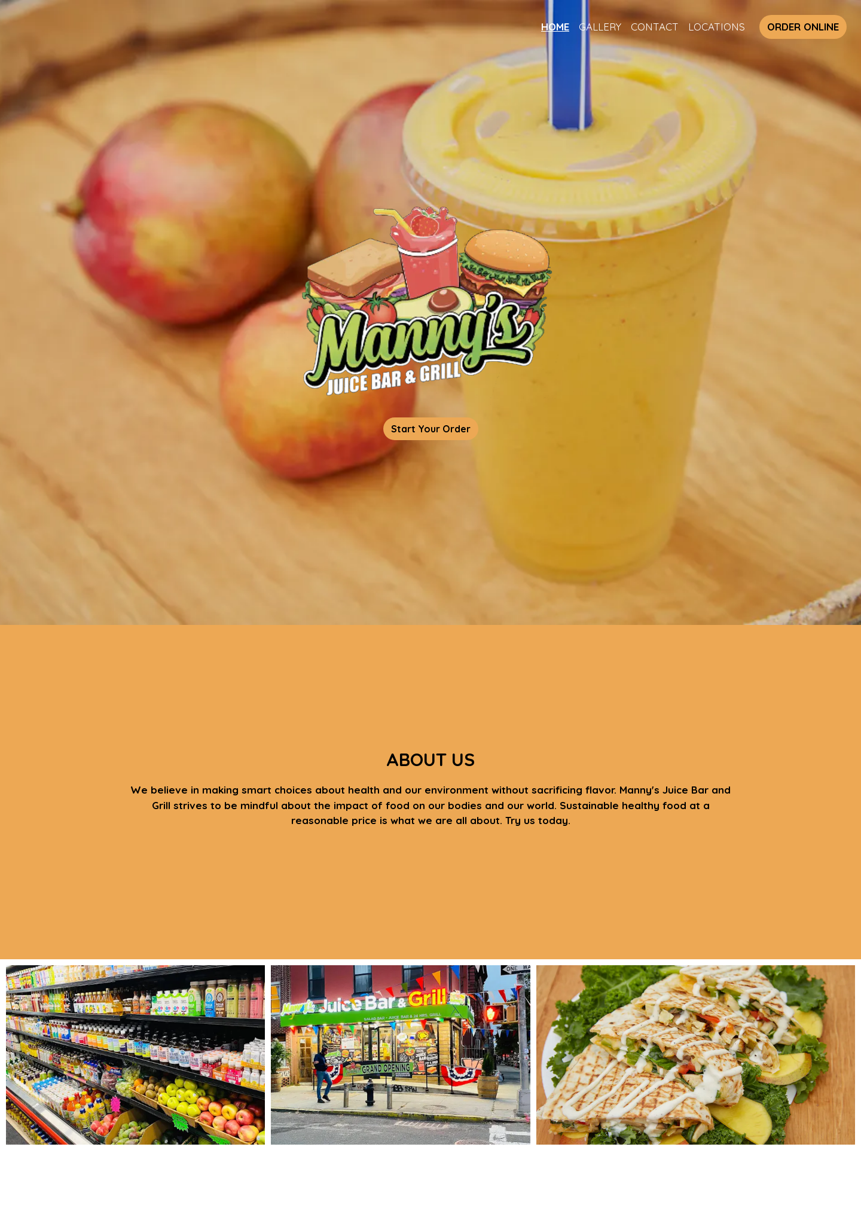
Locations (716, 26)
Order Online (803, 26)
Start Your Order (431, 429)
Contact (655, 26)
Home (555, 26)
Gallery (600, 26)
